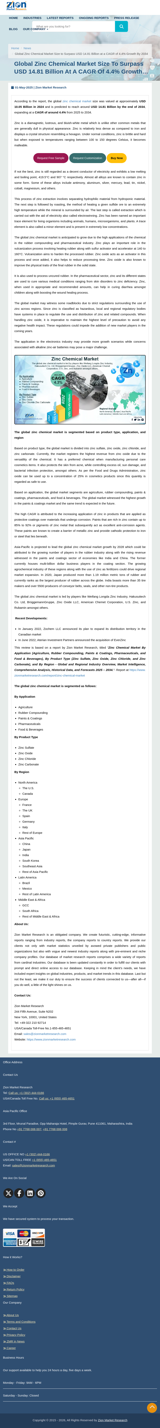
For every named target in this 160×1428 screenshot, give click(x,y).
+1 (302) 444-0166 (37, 1154)
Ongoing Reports (94, 18)
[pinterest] (41, 1193)
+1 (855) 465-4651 (44, 1159)
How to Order (13, 1270)
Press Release (126, 18)
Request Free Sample (50, 158)
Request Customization (87, 158)
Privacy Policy (14, 1335)
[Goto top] (152, 1408)
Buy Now (117, 158)
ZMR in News (14, 1341)
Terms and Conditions (19, 1322)
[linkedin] (30, 1193)
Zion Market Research (112, 1420)
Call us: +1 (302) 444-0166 (26, 1093)
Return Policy (13, 1289)
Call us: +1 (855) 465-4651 (57, 1098)
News (27, 48)
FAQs (8, 1283)
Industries (32, 18)
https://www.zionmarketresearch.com (51, 1039)
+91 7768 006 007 (29, 1129)
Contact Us (12, 1328)
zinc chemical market (77, 101)
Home (13, 18)
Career (9, 1348)
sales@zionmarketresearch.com (45, 1034)
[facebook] (19, 1193)
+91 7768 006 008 (55, 1129)
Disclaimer (12, 1276)
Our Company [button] (35, 29)
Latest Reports (60, 18)
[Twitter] (8, 1193)
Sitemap (10, 1296)
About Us (11, 1315)
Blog (13, 29)
